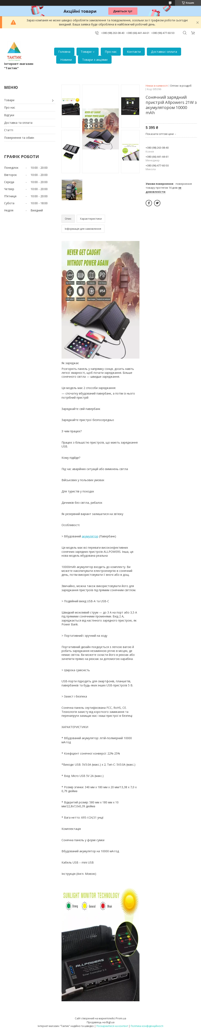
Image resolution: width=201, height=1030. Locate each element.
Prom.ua (121, 1018)
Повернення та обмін (19, 138)
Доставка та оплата (18, 123)
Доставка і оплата (164, 51)
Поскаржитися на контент (112, 1026)
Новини (66, 59)
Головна (64, 51)
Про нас (111, 51)
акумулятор (90, 536)
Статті (8, 130)
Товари (86, 51)
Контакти (134, 51)
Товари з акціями (94, 59)
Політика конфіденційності (147, 1026)
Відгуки (9, 115)
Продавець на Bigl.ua (100, 1022)
